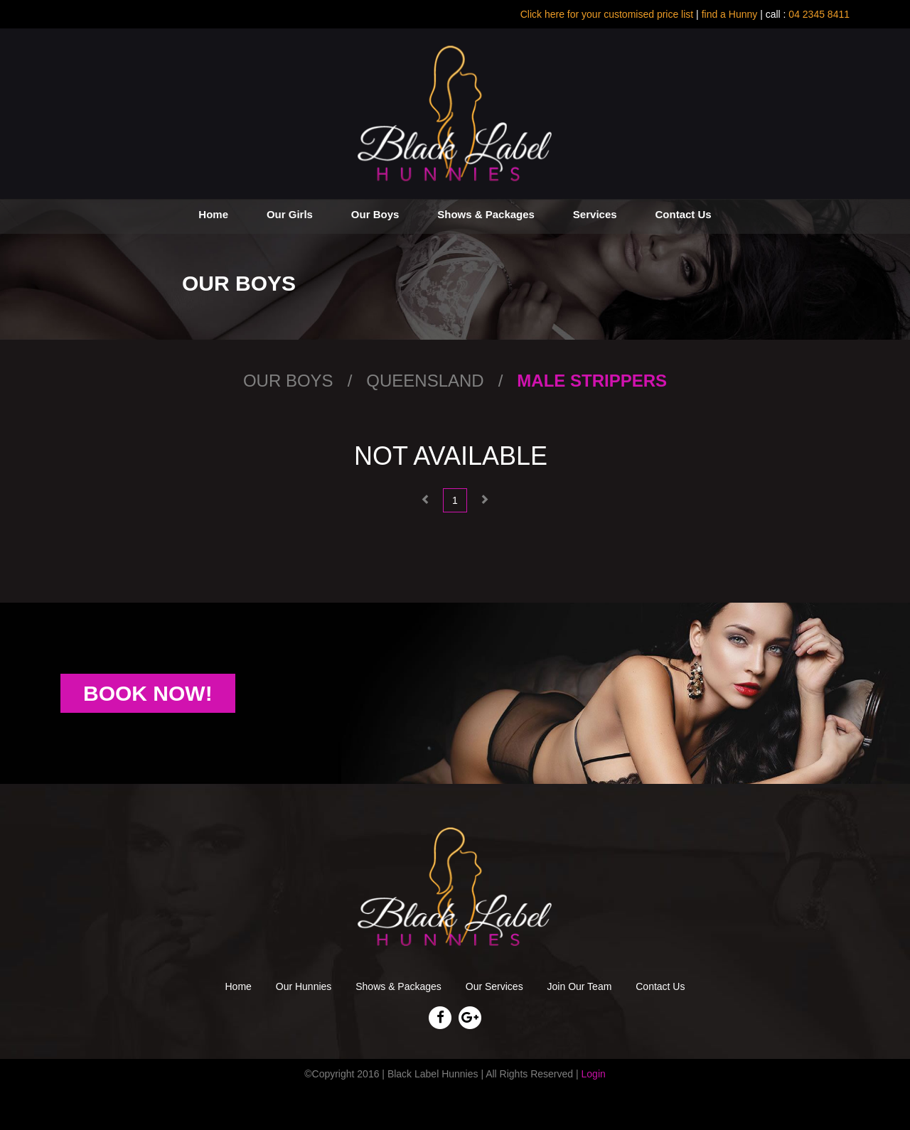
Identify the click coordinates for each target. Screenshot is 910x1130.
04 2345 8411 (818, 14)
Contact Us (683, 214)
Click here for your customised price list (607, 14)
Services (595, 214)
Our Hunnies (304, 986)
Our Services (494, 986)
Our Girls (290, 214)
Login (594, 1074)
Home (213, 214)
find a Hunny (730, 14)
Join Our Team (579, 986)
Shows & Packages (486, 214)
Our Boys (375, 214)
